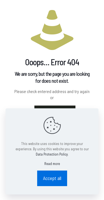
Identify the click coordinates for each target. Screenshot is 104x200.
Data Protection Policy (52, 154)
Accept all (52, 178)
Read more (52, 163)
